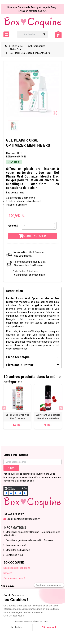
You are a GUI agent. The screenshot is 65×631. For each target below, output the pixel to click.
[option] (17, 406)
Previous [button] (4, 408)
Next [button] (61, 408)
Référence (12, 156)
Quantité (13, 225)
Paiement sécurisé (16, 545)
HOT (19, 153)
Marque (10, 153)
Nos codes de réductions (16, 567)
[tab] (32, 291)
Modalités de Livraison (18, 550)
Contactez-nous (14, 554)
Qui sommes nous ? (14, 578)
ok (11, 467)
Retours (7, 573)
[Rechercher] (32, 34)
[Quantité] (37, 226)
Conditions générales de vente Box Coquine (29, 540)
